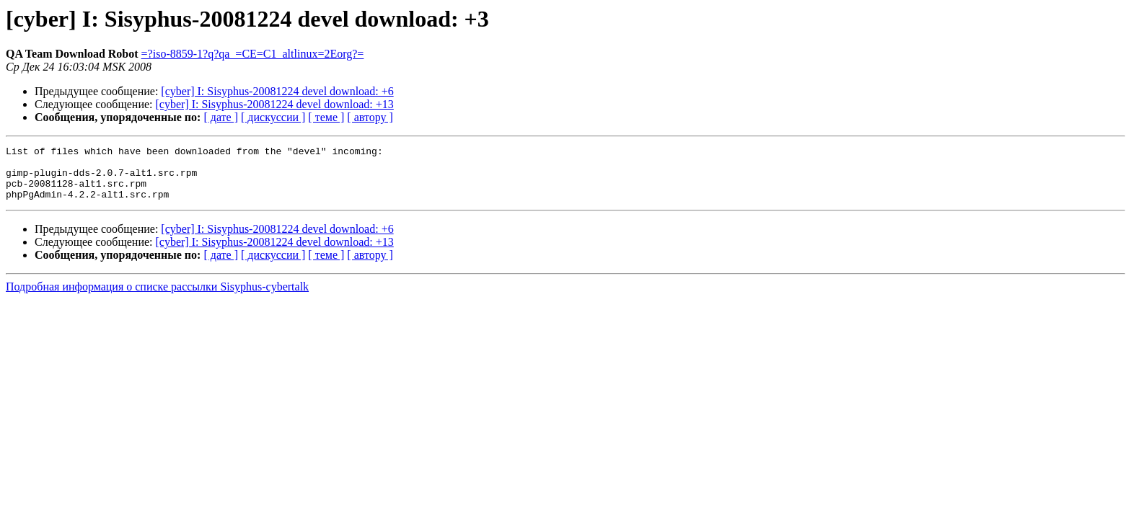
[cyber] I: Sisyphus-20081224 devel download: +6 (277, 91)
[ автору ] (369, 117)
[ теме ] (326, 117)
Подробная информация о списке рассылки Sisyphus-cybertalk (157, 297)
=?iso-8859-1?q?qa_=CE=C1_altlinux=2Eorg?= (252, 54)
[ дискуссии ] (273, 117)
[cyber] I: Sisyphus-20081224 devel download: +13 (275, 104)
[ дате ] (220, 117)
